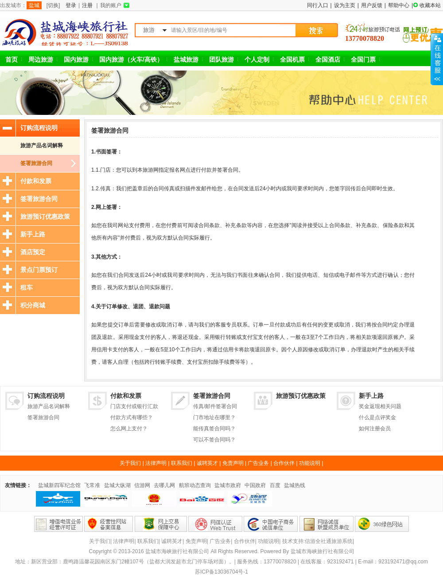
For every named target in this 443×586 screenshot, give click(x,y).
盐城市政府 (227, 485)
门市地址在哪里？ (214, 417)
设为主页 (344, 5)
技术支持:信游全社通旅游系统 (317, 541)
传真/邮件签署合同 (215, 406)
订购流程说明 (39, 127)
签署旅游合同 (36, 163)
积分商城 (32, 305)
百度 (275, 485)
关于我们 (130, 463)
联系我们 (181, 463)
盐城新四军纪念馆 (59, 485)
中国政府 (255, 485)
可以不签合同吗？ (214, 440)
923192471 (340, 561)
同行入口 (317, 5)
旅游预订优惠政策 (45, 216)
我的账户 (110, 5)
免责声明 (233, 463)
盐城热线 (294, 485)
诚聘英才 (207, 463)
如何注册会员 (375, 428)
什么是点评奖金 (377, 417)
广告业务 (258, 463)
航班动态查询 (195, 485)
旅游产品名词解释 (41, 145)
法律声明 (156, 463)
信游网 (142, 485)
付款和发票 (35, 181)
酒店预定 (32, 252)
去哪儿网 (164, 485)
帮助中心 (398, 5)
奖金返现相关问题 (380, 406)
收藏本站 (430, 5)
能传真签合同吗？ (214, 428)
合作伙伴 (284, 463)
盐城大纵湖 (117, 485)
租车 (26, 287)
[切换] (53, 5)
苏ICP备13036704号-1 (221, 572)
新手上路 (32, 234)
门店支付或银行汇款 (134, 406)
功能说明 (309, 463)
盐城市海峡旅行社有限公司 (322, 551)
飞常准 (92, 485)
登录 (71, 5)
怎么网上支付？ (129, 428)
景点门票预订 (39, 269)
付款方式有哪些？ (131, 417)
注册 (87, 5)
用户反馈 (371, 5)
